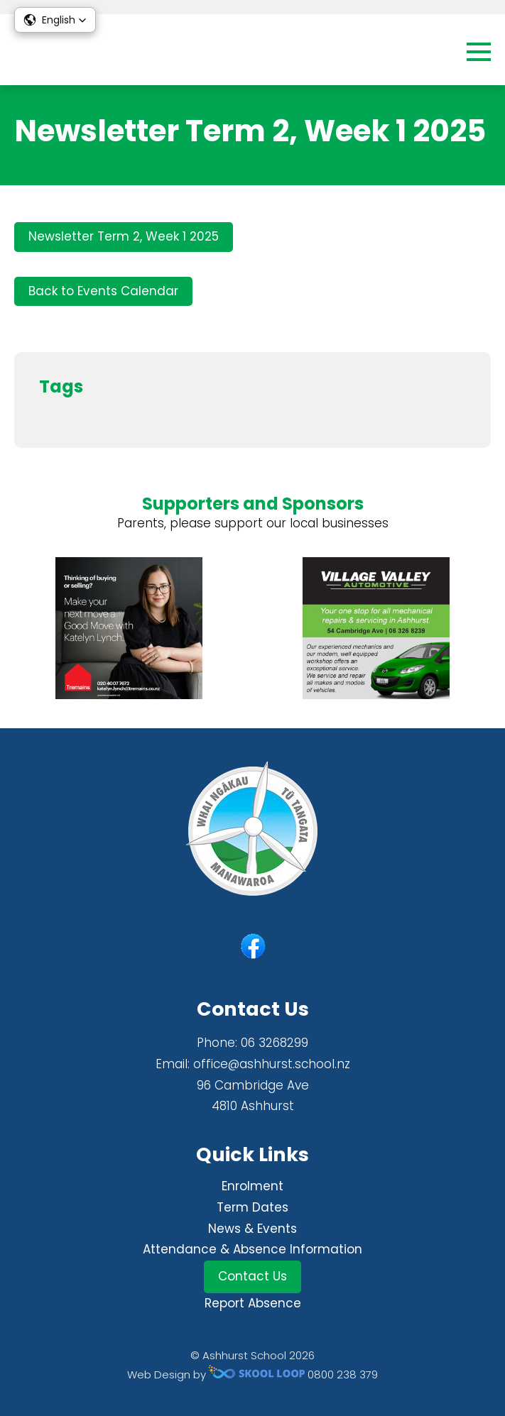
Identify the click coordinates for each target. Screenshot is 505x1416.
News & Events (252, 1228)
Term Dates (252, 1207)
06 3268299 (274, 1042)
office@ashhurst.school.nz (271, 1063)
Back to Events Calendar (103, 291)
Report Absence (253, 1303)
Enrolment (252, 1186)
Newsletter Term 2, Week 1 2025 (123, 236)
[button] (55, 19)
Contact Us (252, 1276)
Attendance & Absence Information (252, 1249)
